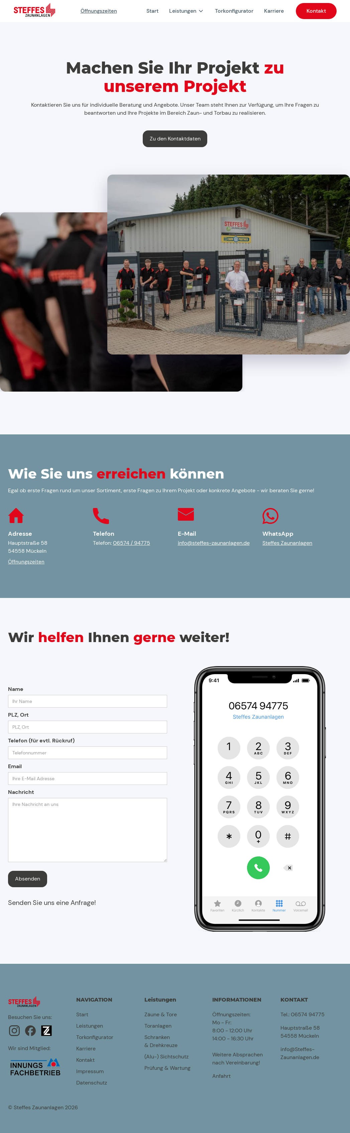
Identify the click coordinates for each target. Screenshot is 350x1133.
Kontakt (316, 10)
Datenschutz (91, 1082)
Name (15, 689)
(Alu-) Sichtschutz (166, 1056)
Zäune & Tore (160, 1014)
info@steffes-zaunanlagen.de (214, 542)
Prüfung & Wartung (167, 1067)
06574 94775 (308, 1014)
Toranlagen (157, 1025)
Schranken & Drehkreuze (161, 1041)
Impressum (90, 1071)
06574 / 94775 (131, 542)
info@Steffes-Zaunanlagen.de (299, 1053)
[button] (187, 11)
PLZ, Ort (18, 714)
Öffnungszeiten (99, 11)
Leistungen (89, 1025)
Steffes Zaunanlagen (287, 542)
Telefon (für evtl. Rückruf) (41, 740)
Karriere (274, 10)
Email (15, 766)
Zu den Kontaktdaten (175, 138)
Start (152, 10)
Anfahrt (221, 1075)
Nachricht (21, 792)
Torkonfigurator (234, 10)
